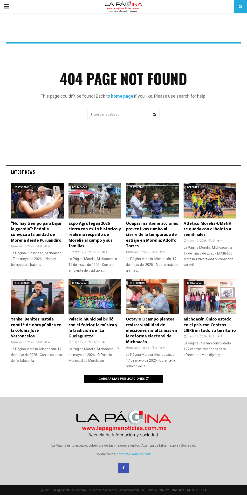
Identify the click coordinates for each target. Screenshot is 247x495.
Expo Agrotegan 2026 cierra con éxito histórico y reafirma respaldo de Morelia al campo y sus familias (95, 235)
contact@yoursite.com (134, 454)
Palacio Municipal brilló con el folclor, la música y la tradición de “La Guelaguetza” (93, 328)
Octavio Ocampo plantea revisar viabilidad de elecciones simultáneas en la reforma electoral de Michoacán (151, 331)
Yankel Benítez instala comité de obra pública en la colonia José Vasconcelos (36, 328)
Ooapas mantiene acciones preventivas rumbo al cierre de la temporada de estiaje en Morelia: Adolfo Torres (152, 235)
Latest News (23, 172)
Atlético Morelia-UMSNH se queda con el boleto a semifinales (207, 229)
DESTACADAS (22, 187)
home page (122, 96)
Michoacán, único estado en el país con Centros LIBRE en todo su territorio (210, 325)
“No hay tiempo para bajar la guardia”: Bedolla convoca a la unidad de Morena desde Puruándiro (36, 232)
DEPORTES (193, 187)
